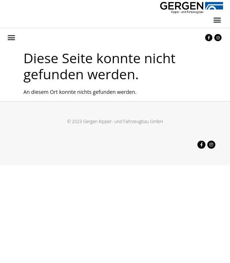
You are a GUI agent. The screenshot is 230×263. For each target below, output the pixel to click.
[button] (217, 20)
